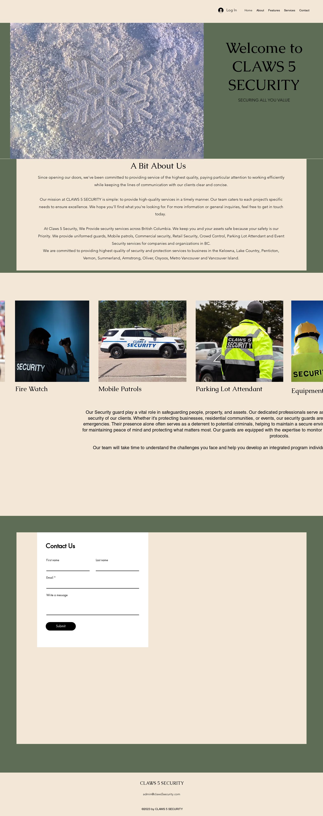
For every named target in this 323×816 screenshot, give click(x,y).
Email (49, 577)
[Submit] (61, 626)
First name (52, 560)
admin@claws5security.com (161, 794)
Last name (102, 560)
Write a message (57, 595)
